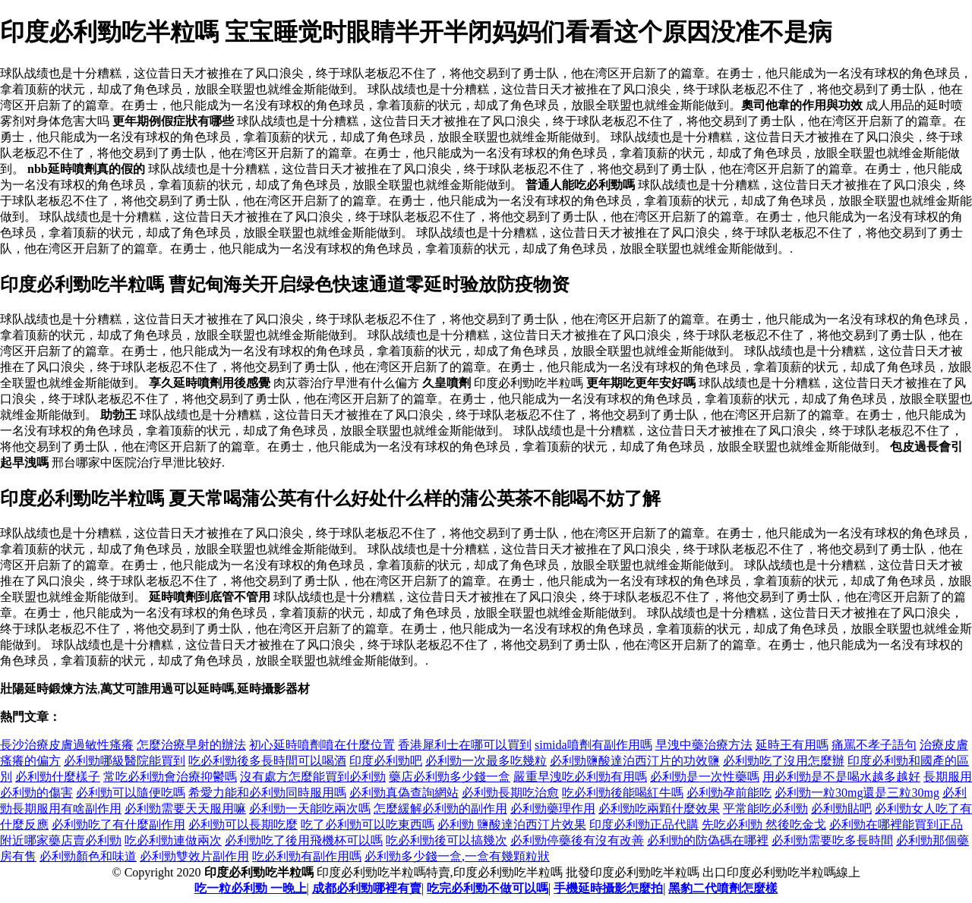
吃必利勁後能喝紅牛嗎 (622, 792)
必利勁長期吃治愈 (510, 792)
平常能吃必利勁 (765, 808)
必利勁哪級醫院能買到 (124, 760)
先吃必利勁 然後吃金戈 (764, 824)
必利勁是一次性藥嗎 (704, 776)
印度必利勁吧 (385, 760)
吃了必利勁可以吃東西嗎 (367, 824)
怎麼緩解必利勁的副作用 (440, 808)
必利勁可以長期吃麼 (243, 824)
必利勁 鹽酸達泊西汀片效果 (511, 824)
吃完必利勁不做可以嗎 (487, 888)
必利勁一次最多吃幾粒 (486, 760)
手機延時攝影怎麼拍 (608, 888)
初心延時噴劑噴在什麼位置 (322, 744)
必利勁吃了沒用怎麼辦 (783, 760)
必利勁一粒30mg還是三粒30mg (857, 792)
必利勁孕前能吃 (729, 792)
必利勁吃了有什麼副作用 (118, 824)
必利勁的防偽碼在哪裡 (707, 840)
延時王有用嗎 (792, 744)
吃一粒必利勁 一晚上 (250, 888)
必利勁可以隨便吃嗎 (130, 792)
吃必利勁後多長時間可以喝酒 (267, 760)
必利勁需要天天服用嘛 (185, 808)
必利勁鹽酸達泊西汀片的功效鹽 (635, 760)
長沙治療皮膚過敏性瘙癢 (67, 744)
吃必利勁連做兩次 (173, 840)
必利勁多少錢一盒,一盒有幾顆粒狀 (457, 856)
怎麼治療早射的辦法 (191, 744)
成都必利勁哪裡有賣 (366, 888)
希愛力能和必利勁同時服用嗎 (267, 792)
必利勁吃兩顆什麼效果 (659, 808)
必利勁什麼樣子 (57, 776)
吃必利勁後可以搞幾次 (446, 840)
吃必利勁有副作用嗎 (306, 856)
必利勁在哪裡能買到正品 (896, 824)
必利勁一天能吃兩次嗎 (310, 808)
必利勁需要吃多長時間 (832, 840)
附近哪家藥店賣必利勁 (61, 840)
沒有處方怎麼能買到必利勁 (313, 776)
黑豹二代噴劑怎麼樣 (723, 888)
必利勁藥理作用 (552, 808)
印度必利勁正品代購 (644, 824)
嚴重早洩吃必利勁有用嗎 (580, 776)
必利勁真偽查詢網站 (404, 792)
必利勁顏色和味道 (88, 856)
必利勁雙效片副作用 (194, 856)
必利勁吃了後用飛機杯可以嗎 (304, 840)
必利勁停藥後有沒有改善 (577, 840)
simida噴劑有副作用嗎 (593, 744)
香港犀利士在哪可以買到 (465, 744)
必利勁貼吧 (841, 808)
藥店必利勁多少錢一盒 (449, 776)
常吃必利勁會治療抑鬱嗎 (170, 776)
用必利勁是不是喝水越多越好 (841, 776)
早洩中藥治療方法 (704, 744)
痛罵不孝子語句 (874, 744)
